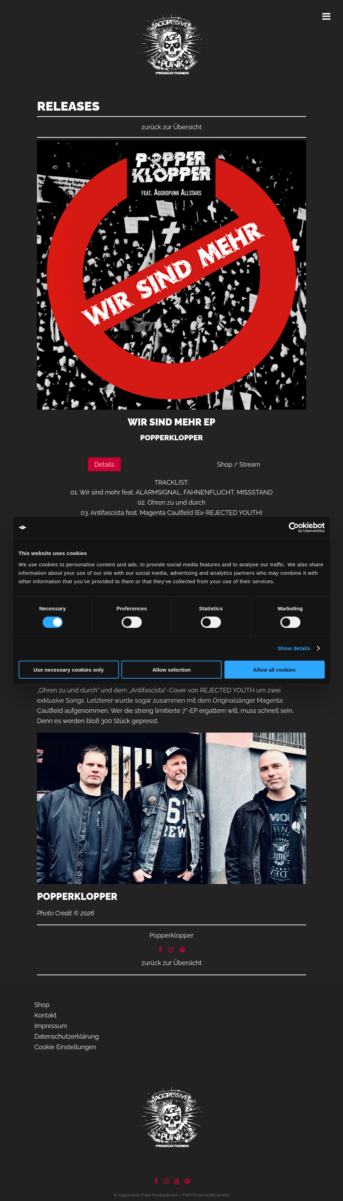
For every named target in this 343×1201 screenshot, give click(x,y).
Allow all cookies (274, 669)
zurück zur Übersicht (171, 127)
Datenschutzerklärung (66, 1036)
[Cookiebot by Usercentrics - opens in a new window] (294, 527)
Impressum (50, 1025)
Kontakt (45, 1015)
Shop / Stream (238, 464)
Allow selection (171, 669)
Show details (294, 648)
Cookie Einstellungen (65, 1047)
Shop (42, 1004)
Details (104, 464)
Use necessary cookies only (68, 669)
